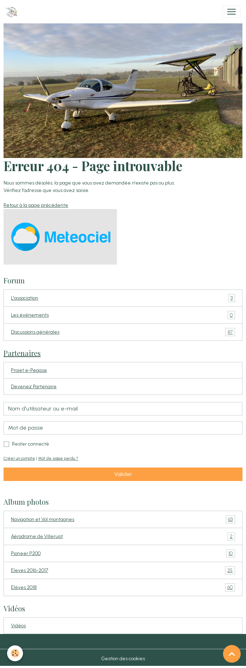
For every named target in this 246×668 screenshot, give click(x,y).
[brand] (13, 12)
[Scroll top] (232, 654)
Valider (123, 474)
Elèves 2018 (123, 587)
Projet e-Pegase (29, 370)
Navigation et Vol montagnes (123, 519)
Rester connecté (30, 444)
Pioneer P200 (123, 553)
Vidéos (18, 626)
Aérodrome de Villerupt (123, 536)
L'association (123, 298)
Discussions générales (123, 332)
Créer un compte (19, 458)
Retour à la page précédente (36, 205)
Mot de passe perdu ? (58, 458)
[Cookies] (15, 653)
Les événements (123, 315)
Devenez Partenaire (34, 387)
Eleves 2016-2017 (123, 570)
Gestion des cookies (123, 659)
